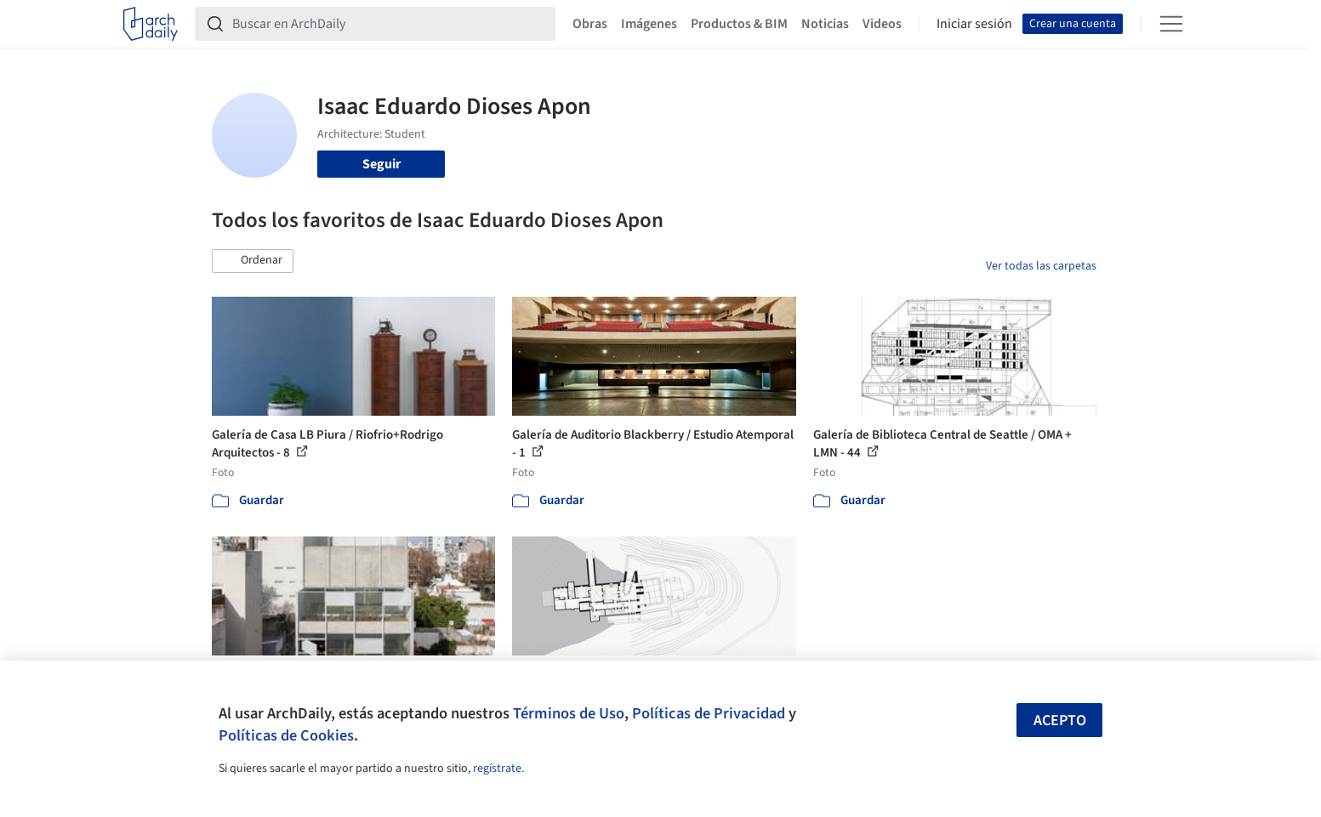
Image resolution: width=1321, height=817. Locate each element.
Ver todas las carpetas (1041, 266)
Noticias (825, 23)
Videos (882, 23)
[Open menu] (1171, 23)
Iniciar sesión (974, 23)
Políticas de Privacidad (708, 713)
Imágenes (649, 23)
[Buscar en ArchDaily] (388, 24)
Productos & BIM (739, 23)
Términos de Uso (568, 713)
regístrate (497, 768)
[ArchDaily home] (150, 24)
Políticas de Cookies (286, 735)
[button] (252, 261)
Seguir (381, 164)
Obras (589, 23)
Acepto (1059, 720)
